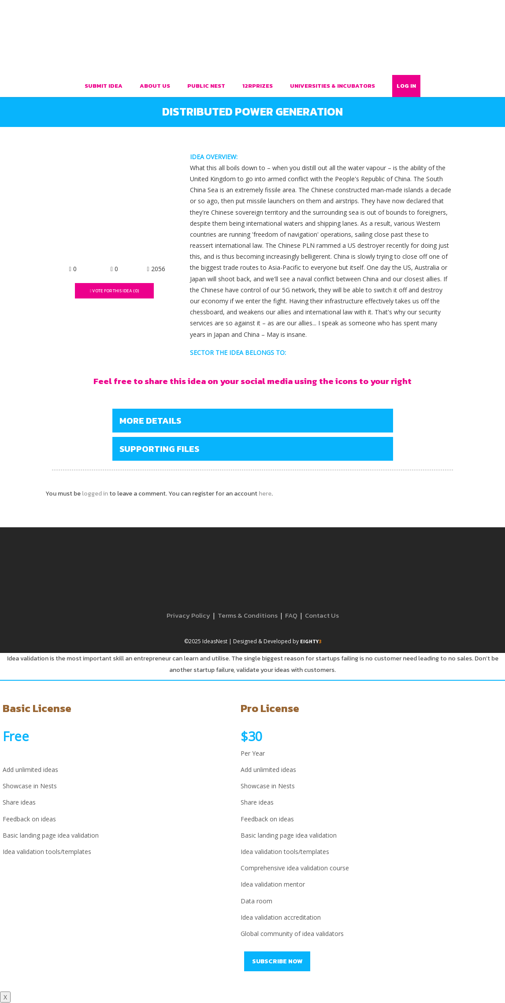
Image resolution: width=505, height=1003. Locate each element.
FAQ (291, 615)
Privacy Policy (188, 615)
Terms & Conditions (248, 615)
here (265, 493)
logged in (95, 493)
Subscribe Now (277, 961)
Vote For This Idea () (114, 290)
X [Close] (5, 997)
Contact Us (322, 615)
